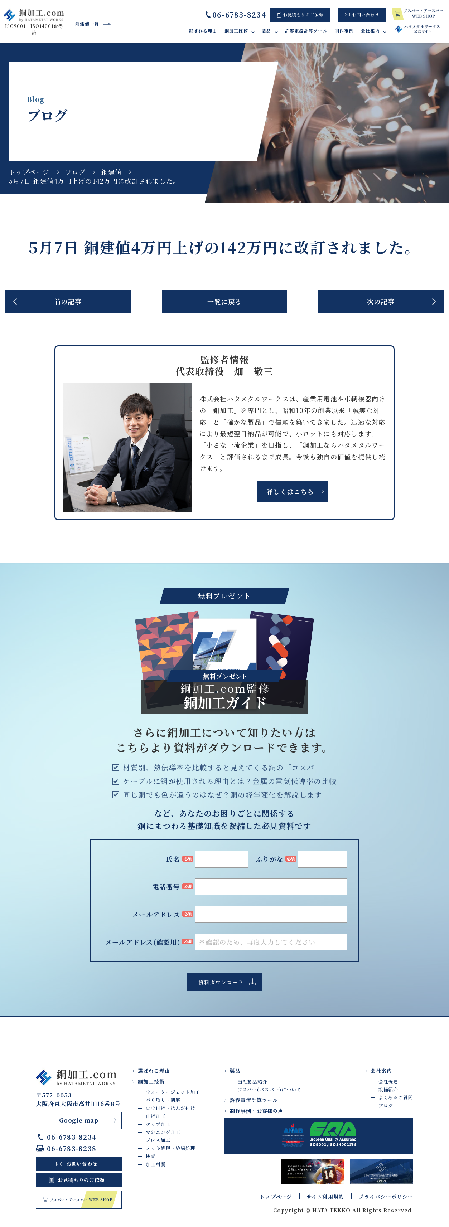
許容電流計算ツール (306, 31)
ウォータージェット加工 (173, 1092)
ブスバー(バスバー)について (269, 1089)
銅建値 (111, 171)
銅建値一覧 (87, 23)
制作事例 (344, 31)
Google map (78, 1120)
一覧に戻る (224, 301)
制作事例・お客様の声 (257, 1110)
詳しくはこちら (290, 491)
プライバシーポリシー (385, 1196)
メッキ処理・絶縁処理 (170, 1148)
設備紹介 (388, 1089)
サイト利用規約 (325, 1196)
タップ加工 (158, 1124)
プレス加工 (158, 1139)
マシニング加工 (163, 1132)
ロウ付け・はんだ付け (170, 1108)
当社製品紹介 (252, 1081)
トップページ (29, 171)
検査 (151, 1156)
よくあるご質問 (395, 1097)
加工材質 (156, 1164)
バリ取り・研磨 (163, 1099)
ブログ (75, 171)
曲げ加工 (156, 1115)
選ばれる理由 (203, 31)
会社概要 (388, 1081)
